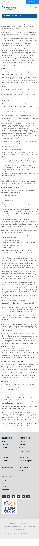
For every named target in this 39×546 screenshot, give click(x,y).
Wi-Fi (21, 448)
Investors (22, 464)
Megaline (5, 444)
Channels (5, 464)
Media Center (24, 467)
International (6, 489)
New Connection (25, 441)
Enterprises (5, 480)
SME (3, 483)
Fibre (3, 441)
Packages (23, 444)
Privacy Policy (29, 527)
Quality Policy (19, 530)
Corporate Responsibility (27, 461)
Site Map (24, 524)
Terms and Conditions (12, 527)
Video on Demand (7, 467)
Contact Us (14, 524)
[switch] (5, 2)
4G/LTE (4, 448)
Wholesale (5, 486)
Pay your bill (32, 2)
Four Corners (31, 535)
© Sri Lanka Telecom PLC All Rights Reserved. (19, 533)
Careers (22, 470)
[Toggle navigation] (35, 7)
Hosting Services (25, 451)
